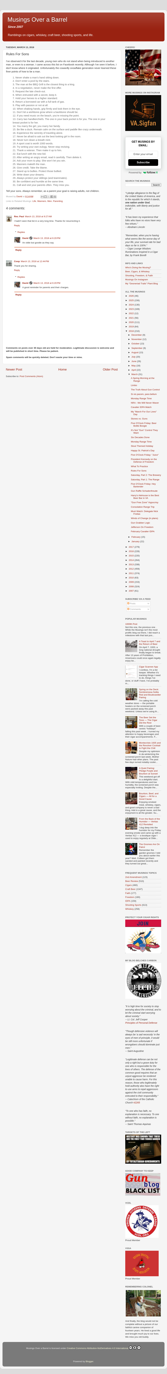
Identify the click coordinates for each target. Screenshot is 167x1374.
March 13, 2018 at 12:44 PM (35, 261)
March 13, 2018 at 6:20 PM (46, 238)
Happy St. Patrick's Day (142, 450)
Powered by (143, 172)
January (135, 541)
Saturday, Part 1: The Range (145, 479)
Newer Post (14, 369)
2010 (131, 577)
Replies (21, 232)
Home (62, 369)
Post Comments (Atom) (31, 376)
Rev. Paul (19, 216)
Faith (127, 893)
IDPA (127, 901)
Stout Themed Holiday (142, 446)
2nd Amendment (133, 877)
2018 (131, 331)
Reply (17, 225)
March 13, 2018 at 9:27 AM (38, 216)
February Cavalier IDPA (143, 531)
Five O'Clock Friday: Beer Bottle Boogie (143, 424)
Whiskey (129, 909)
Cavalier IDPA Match (141, 407)
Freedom (129, 897)
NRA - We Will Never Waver (145, 403)
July (133, 357)
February (136, 537)
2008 (131, 586)
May (133, 365)
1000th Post (131, 624)
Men (49, 201)
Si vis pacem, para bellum (144, 394)
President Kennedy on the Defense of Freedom (144, 460)
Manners (41, 201)
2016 (131, 551)
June (134, 361)
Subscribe (143, 162)
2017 (131, 547)
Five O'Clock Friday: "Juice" (145, 455)
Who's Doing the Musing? (138, 267)
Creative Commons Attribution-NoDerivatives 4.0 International (104, 1347)
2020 (131, 322)
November (136, 339)
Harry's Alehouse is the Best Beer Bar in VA (145, 496)
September (137, 348)
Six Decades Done (140, 437)
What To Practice (139, 466)
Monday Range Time (141, 398)
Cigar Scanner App (148, 666)
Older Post (110, 369)
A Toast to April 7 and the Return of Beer (149, 642)
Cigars (128, 885)
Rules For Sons (138, 470)
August (135, 352)
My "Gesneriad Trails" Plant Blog (141, 283)
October (135, 343)
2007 (131, 591)
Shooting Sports (133, 905)
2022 (131, 313)
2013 (131, 564)
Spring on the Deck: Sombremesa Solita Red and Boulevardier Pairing (150, 693)
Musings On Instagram (136, 279)
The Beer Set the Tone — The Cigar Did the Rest (148, 720)
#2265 (136, 1102)
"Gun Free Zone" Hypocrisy (144, 502)
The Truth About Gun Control (145, 389)
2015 (131, 555)
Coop (17, 261)
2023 (131, 309)
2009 (131, 582)
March (134, 374)
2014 (131, 560)
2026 (131, 296)
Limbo (134, 385)
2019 (131, 326)
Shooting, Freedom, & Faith (139, 275)
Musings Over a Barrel (37, 19)
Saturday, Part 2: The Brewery (146, 475)
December (136, 335)
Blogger (89, 1361)
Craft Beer (130, 889)
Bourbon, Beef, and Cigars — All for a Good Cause (148, 796)
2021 (131, 318)
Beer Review (131, 881)
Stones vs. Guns (139, 418)
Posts (131, 603)
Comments (134, 609)
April (134, 370)
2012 (131, 569)
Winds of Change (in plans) (144, 518)
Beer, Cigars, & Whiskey (137, 271)
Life (34, 201)
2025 (131, 300)
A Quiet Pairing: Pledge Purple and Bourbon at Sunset (148, 771)
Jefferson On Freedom (142, 527)
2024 (131, 304)
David (25, 238)
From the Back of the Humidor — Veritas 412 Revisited (149, 821)
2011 (131, 573)
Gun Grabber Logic (140, 523)
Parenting (58, 201)
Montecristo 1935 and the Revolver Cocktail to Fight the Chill (150, 745)
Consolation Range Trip (142, 507)
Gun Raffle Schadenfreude (144, 491)
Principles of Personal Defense (141, 1022)
